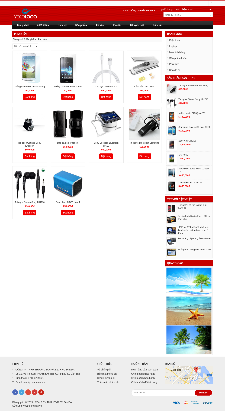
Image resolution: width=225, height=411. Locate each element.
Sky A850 (183, 154)
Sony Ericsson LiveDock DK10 (106, 144)
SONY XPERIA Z (187, 141)
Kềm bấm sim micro (144, 86)
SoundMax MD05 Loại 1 (68, 202)
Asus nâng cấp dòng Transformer (194, 238)
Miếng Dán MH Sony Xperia (68, 86)
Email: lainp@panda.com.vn (30, 382)
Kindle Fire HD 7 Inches (190, 182)
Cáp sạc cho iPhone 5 (106, 86)
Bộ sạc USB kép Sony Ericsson (29, 144)
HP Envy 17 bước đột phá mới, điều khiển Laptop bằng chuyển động (193, 230)
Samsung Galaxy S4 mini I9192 (194, 127)
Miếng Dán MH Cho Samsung (30, 86)
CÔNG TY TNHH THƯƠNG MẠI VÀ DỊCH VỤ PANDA (45, 369)
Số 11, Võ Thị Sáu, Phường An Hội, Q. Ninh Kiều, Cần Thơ (47, 373)
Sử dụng (27, 405)
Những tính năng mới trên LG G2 (194, 249)
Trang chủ (18, 39)
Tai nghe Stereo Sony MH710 (30, 202)
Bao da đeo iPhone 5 (68, 143)
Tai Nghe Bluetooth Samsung (144, 143)
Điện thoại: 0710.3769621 (29, 378)
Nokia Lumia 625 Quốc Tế (191, 113)
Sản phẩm (30, 39)
